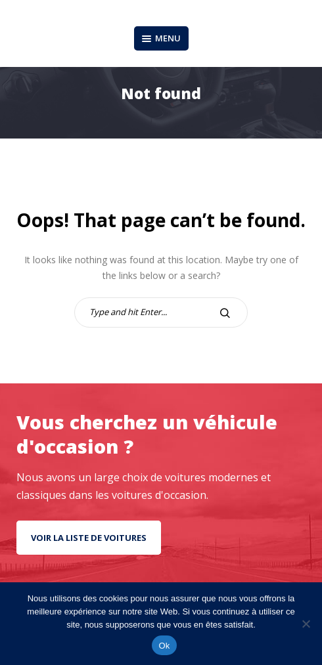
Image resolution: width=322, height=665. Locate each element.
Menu (161, 38)
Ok (164, 646)
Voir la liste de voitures (89, 538)
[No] (305, 623)
